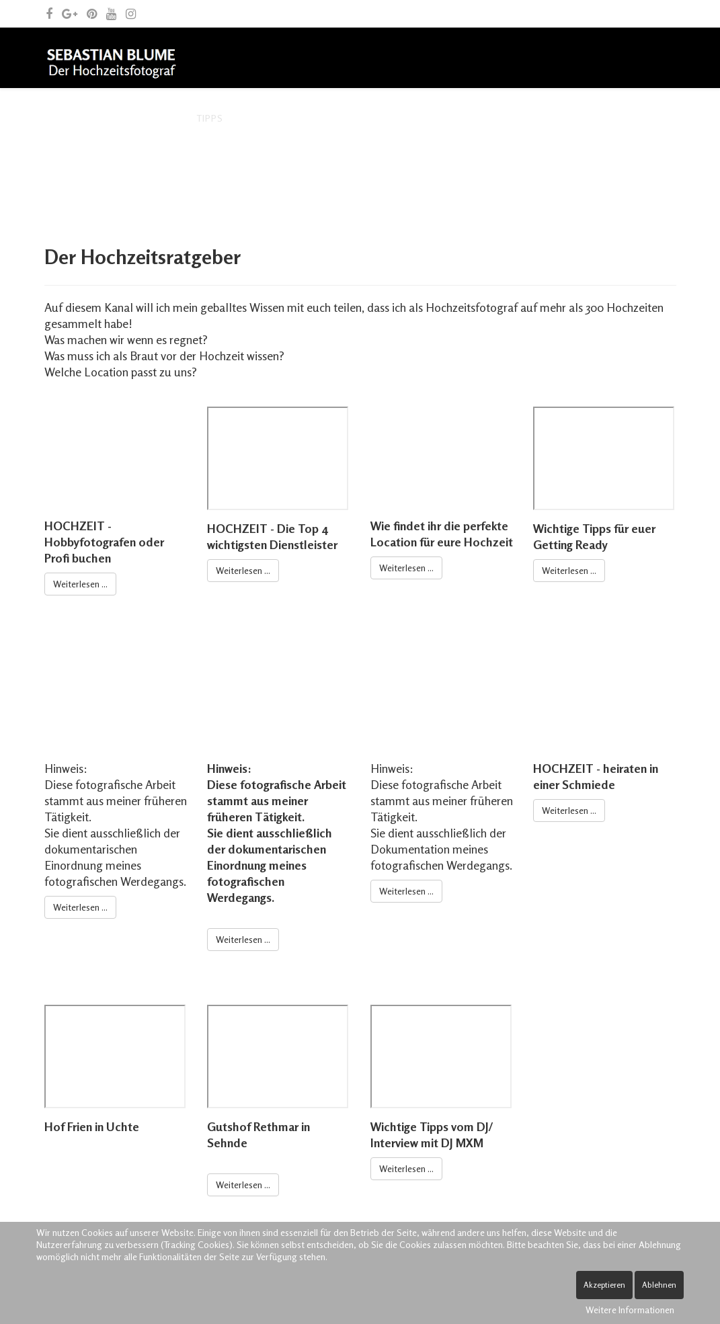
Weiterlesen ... (80, 583)
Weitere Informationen (630, 1309)
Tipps (209, 118)
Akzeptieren (604, 1285)
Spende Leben (292, 178)
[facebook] (49, 13)
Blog (618, 118)
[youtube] (111, 13)
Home (68, 118)
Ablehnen (659, 1285)
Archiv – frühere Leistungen (317, 118)
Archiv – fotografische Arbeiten (498, 118)
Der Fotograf (139, 118)
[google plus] (69, 13)
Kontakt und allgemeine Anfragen (146, 178)
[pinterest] (92, 13)
